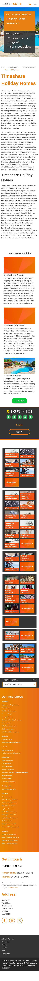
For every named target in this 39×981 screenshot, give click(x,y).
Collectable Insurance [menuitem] (8, 782)
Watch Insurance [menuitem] (7, 708)
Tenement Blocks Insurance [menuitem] (10, 827)
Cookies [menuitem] (4, 948)
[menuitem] (4, 920)
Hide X (34, 680)
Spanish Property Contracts (15, 325)
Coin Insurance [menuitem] (6, 763)
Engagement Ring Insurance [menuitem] (10, 705)
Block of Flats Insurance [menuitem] (9, 812)
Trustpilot (9, 28)
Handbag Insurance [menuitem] (8, 769)
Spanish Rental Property (14, 275)
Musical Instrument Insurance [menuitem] (11, 753)
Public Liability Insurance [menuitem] (9, 843)
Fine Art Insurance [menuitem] (7, 767)
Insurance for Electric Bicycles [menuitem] (11, 742)
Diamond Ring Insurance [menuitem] (9, 714)
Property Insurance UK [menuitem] (9, 824)
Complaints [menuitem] (6, 942)
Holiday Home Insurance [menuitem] (9, 803)
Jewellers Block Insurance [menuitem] (10, 840)
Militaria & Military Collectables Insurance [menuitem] (15, 772)
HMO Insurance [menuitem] (7, 821)
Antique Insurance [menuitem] (7, 760)
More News (19, 401)
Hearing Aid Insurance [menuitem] (9, 789)
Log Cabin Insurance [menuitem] (8, 809)
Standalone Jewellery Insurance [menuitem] (12, 720)
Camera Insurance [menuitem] (7, 750)
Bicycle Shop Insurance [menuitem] (9, 834)
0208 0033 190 (12, 866)
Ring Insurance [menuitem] (6, 723)
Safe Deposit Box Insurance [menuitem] (10, 732)
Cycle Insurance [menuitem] (7, 739)
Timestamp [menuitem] (6, 954)
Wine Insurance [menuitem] (7, 778)
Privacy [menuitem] (4, 945)
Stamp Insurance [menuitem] (7, 775)
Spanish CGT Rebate (12, 375)
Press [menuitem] (3, 951)
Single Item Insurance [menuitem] (8, 729)
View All (19, 432)
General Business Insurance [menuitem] (10, 837)
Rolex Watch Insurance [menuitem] (9, 726)
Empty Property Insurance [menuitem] (10, 818)
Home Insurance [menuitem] (7, 797)
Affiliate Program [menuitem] (8, 939)
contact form (13, 888)
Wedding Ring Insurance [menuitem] (9, 711)
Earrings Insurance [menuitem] (7, 717)
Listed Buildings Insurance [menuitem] (10, 800)
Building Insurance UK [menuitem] (9, 815)
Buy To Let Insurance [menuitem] (8, 806)
